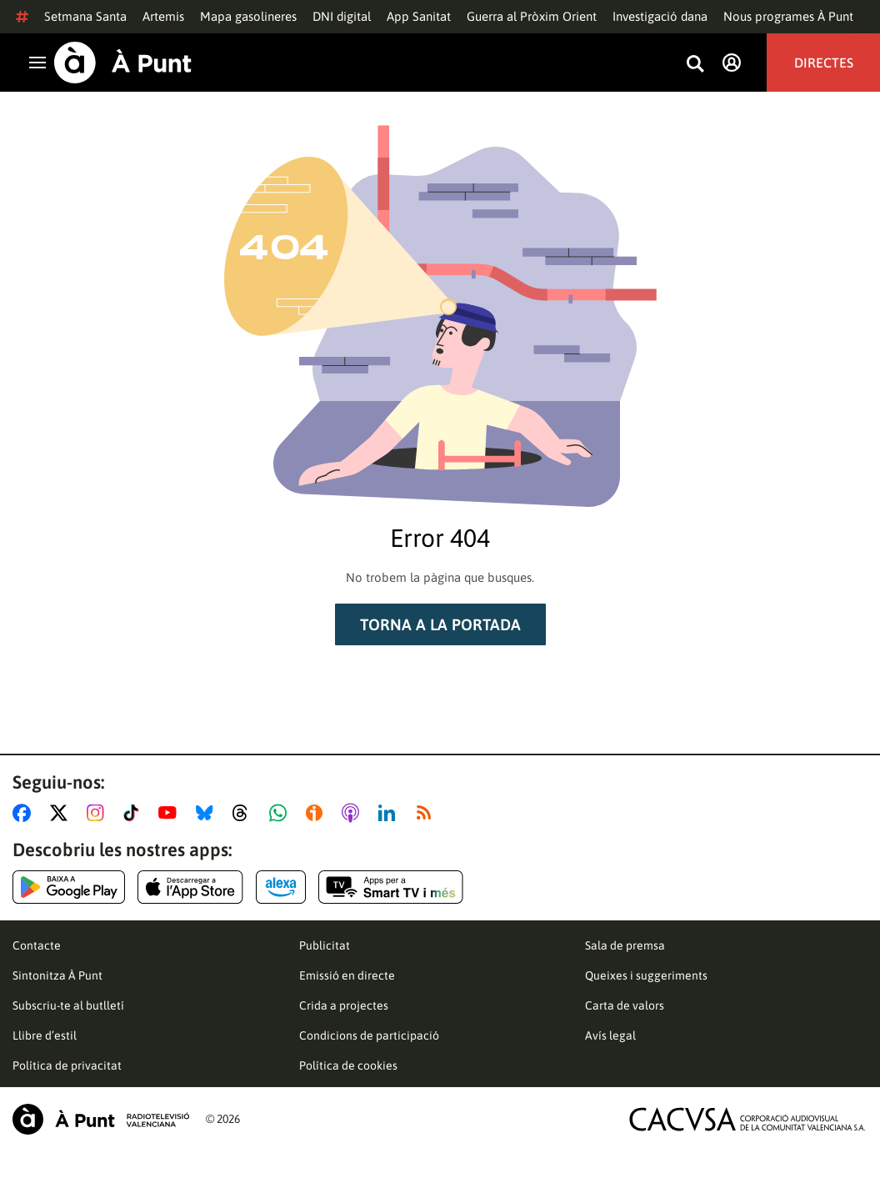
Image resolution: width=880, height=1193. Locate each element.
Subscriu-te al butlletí (68, 1005)
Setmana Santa (85, 16)
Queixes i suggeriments (646, 975)
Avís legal (610, 1035)
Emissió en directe (347, 975)
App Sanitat (419, 16)
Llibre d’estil (44, 1035)
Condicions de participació (369, 1035)
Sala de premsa (625, 945)
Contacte (36, 945)
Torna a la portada (440, 624)
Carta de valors (624, 1005)
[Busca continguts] (695, 64)
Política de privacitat (67, 1065)
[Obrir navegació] (37, 63)
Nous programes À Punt (788, 16)
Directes (823, 62)
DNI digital (341, 16)
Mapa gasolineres (248, 16)
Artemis (163, 16)
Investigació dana (660, 16)
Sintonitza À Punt (57, 975)
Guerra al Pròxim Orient (532, 16)
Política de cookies (348, 1065)
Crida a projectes (343, 1005)
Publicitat (324, 945)
